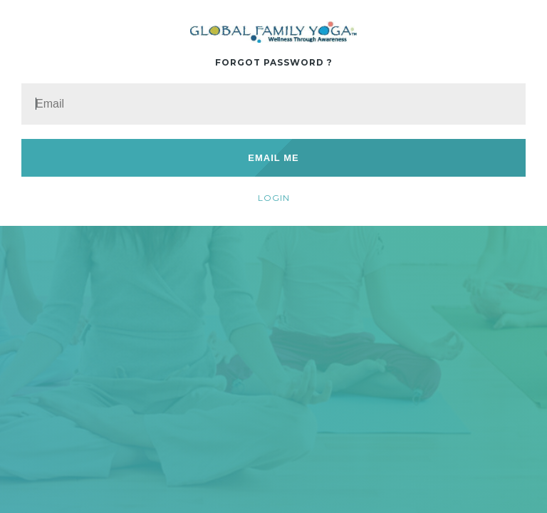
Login (274, 197)
